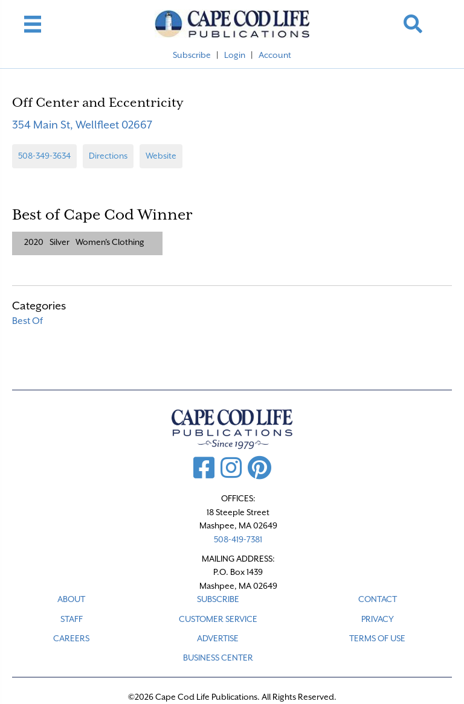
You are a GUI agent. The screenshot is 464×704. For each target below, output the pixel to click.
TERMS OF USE (377, 638)
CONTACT (377, 599)
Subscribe (192, 55)
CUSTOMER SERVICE (218, 619)
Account (275, 55)
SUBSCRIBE (218, 599)
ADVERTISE (218, 638)
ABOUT (71, 599)
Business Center (218, 657)
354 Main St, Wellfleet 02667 (82, 124)
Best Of (27, 321)
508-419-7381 (238, 539)
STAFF (71, 619)
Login (234, 55)
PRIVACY (377, 619)
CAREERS (71, 638)
